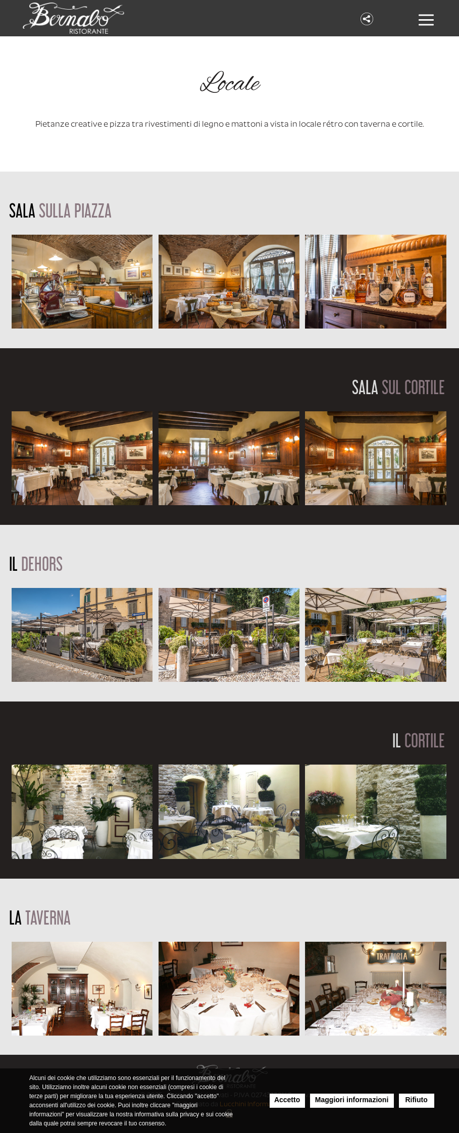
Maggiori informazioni (351, 1100)
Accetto (287, 1100)
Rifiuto (416, 1100)
